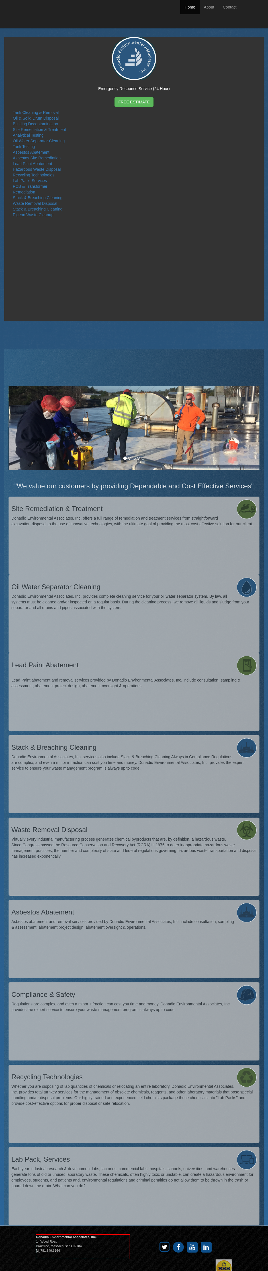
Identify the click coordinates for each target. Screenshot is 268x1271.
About (209, 7)
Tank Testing (24, 146)
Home (190, 7)
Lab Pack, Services (30, 180)
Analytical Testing (28, 135)
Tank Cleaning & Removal (36, 112)
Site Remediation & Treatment (39, 129)
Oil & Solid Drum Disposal (36, 118)
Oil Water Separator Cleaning (39, 141)
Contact (229, 7)
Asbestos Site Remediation (37, 158)
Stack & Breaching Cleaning (37, 197)
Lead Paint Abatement (32, 163)
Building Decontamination (35, 124)
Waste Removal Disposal (35, 203)
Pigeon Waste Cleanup (33, 214)
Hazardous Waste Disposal (37, 169)
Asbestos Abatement (31, 152)
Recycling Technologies (33, 175)
